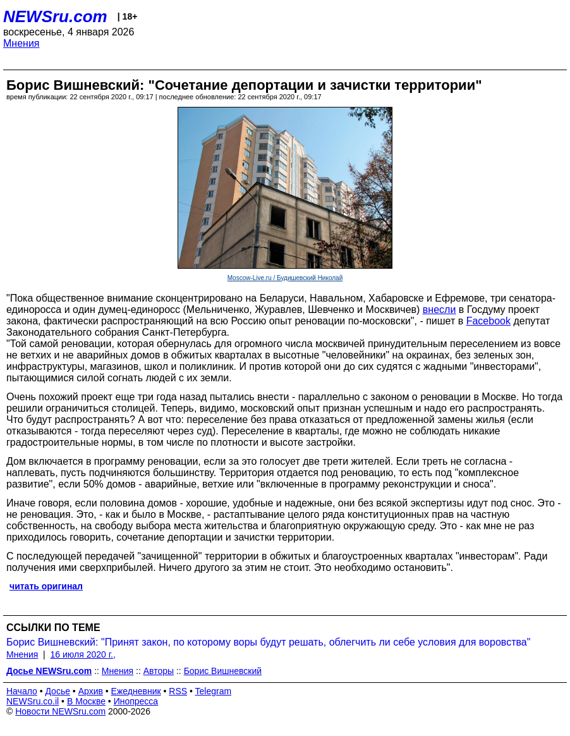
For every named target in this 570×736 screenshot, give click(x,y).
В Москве (86, 701)
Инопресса (136, 701)
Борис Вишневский (223, 671)
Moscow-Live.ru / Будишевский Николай (285, 277)
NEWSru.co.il (32, 701)
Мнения (21, 43)
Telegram (213, 691)
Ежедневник (136, 691)
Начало (21, 691)
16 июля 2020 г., (83, 654)
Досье (57, 691)
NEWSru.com (55, 16)
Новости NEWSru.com (60, 711)
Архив (90, 691)
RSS (178, 691)
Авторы (158, 671)
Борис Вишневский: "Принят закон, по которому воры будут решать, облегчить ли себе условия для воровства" (268, 642)
